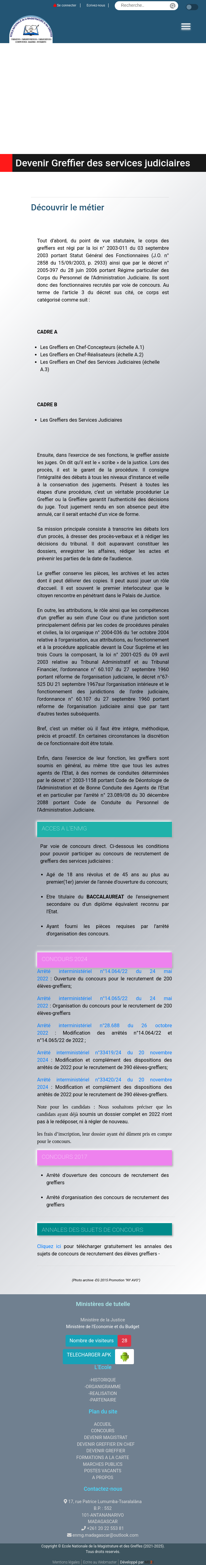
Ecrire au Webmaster (100, 1562)
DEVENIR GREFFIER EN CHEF (106, 1444)
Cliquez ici (49, 1246)
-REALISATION (102, 1393)
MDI (148, 1562)
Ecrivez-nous (96, 5)
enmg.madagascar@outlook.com (105, 1535)
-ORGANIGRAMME (102, 1386)
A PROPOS (102, 1477)
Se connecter (65, 5)
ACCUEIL (102, 1424)
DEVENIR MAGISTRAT (105, 1437)
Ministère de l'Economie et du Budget (102, 1326)
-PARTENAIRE (102, 1400)
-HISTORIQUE (102, 1380)
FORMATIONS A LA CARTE (102, 1457)
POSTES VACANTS (102, 1471)
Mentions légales (66, 1562)
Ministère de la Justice (102, 1320)
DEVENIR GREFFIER (105, 1451)
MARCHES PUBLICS (102, 1464)
